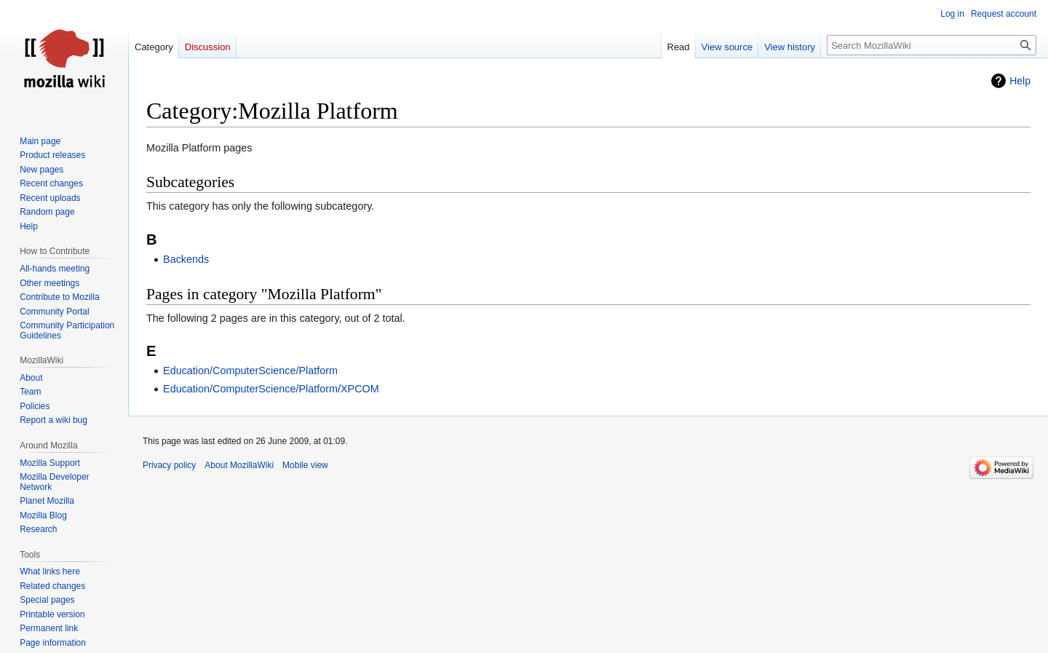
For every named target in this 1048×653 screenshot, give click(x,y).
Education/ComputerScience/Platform (250, 370)
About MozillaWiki (239, 465)
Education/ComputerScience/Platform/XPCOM (271, 389)
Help (1020, 81)
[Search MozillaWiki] (931, 45)
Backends (186, 259)
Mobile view (305, 465)
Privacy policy (169, 465)
